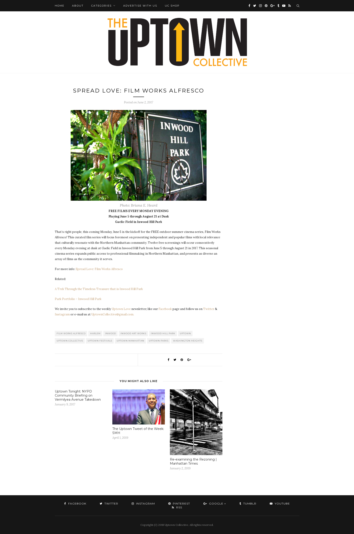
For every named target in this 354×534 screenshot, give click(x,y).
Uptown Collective (70, 340)
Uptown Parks (159, 340)
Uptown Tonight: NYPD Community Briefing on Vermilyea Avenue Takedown (78, 395)
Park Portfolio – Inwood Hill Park (78, 299)
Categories (101, 5)
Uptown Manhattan (130, 340)
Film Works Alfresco (71, 333)
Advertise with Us (140, 5)
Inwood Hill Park (163, 333)
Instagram (62, 314)
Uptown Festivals (100, 340)
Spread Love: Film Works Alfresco (99, 269)
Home (59, 5)
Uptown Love (121, 309)
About (78, 5)
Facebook (165, 309)
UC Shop (172, 5)
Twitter (208, 309)
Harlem (95, 333)
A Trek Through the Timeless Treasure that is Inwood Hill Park (99, 289)
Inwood (110, 333)
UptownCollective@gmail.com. (112, 314)
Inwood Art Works (133, 333)
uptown (185, 333)
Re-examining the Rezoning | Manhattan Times (193, 461)
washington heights (187, 340)
